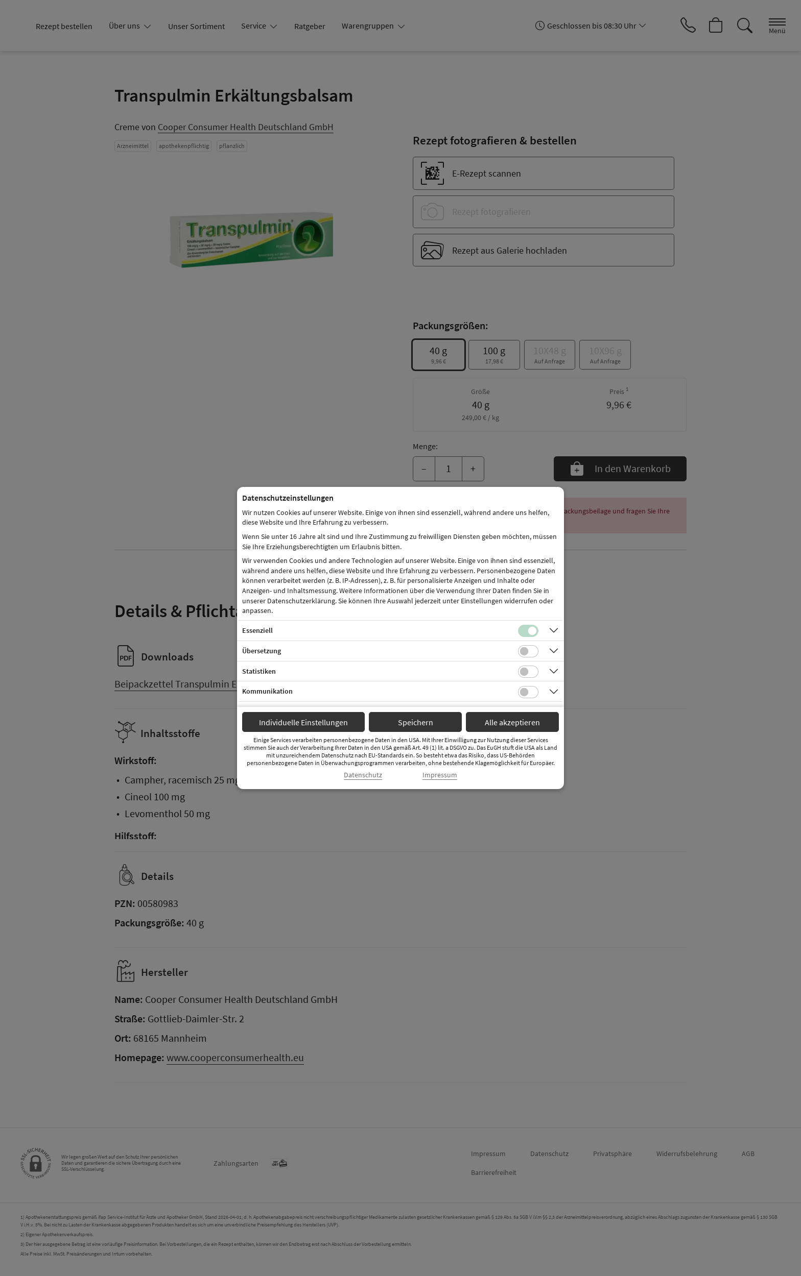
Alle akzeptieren (512, 722)
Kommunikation (267, 691)
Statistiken (259, 671)
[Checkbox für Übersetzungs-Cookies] (528, 651)
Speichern (415, 722)
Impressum (439, 775)
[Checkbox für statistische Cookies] (528, 672)
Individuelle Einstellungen (303, 722)
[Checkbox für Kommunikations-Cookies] (528, 692)
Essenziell (257, 630)
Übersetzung (261, 650)
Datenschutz (363, 775)
